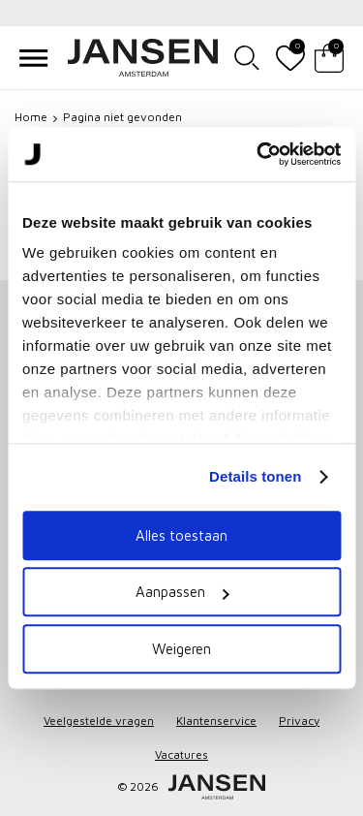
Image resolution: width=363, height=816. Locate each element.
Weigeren (181, 649)
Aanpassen (182, 591)
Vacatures (181, 754)
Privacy (299, 720)
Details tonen (255, 476)
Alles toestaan (181, 535)
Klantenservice (216, 720)
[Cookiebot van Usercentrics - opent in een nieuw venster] (258, 154)
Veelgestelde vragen (99, 720)
